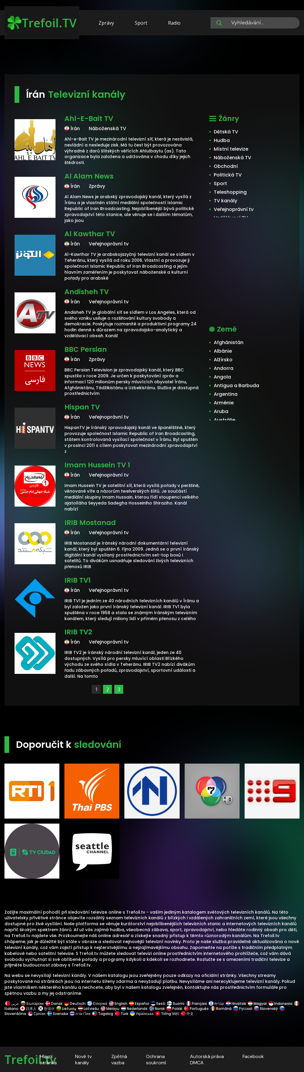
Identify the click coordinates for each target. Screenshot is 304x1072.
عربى (12, 1003)
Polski (174, 1008)
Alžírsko (223, 359)
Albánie (223, 351)
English (118, 1003)
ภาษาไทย (80, 1013)
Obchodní (226, 166)
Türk (121, 1013)
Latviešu (88, 1008)
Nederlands (134, 1008)
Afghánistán (228, 342)
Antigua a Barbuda (236, 385)
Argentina (226, 394)
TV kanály (225, 200)
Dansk (54, 1003)
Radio (174, 23)
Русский (242, 1008)
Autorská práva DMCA (207, 1059)
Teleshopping (230, 192)
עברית (216, 1003)
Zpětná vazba (119, 1059)
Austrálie (224, 420)
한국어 (46, 1008)
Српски (36, 1013)
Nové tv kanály (83, 1059)
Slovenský (266, 1008)
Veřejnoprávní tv (234, 209)
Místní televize (231, 149)
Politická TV (228, 174)
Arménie (224, 402)
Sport (141, 23)
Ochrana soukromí (156, 1059)
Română (221, 1008)
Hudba (222, 140)
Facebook (253, 1056)
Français (196, 1003)
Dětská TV (226, 131)
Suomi (175, 1003)
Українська (141, 1013)
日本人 (28, 1008)
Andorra (223, 368)
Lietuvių (66, 1008)
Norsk (157, 1008)
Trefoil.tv (30, 1059)
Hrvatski (236, 1003)
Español (139, 1003)
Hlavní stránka (48, 1059)
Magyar (257, 1003)
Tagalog (102, 1013)
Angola (222, 376)
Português (196, 1008)
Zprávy (106, 23)
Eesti (158, 1003)
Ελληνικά (97, 1003)
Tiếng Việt (167, 1013)
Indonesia (280, 1003)
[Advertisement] (152, 55)
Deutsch (74, 1003)
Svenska (57, 1013)
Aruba (221, 411)
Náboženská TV (232, 157)
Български (32, 1003)
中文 (187, 1013)
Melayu (110, 1008)
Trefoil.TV (42, 23)
